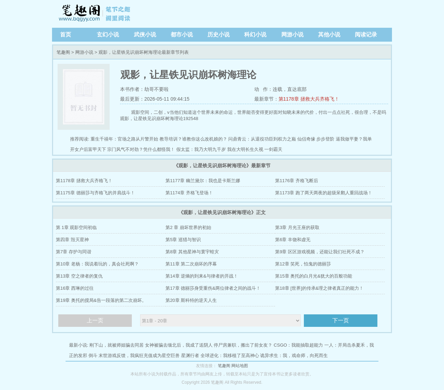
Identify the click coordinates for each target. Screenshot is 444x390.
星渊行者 (190, 355)
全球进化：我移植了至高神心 (229, 355)
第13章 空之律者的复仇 (79, 276)
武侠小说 (145, 34)
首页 (65, 34)
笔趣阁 (95, 13)
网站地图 (239, 365)
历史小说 (218, 34)
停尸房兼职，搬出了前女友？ (243, 345)
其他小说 (329, 34)
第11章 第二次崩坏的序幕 (191, 263)
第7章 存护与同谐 (73, 251)
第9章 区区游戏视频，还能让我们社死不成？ (320, 251)
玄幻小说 (108, 34)
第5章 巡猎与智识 (183, 239)
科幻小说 (255, 34)
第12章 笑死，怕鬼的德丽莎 (303, 263)
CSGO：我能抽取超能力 (298, 345)
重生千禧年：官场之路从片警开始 (124, 139)
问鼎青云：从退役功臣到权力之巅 (262, 139)
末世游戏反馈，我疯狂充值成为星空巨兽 (139, 355)
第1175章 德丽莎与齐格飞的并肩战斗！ (95, 192)
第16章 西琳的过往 (75, 288)
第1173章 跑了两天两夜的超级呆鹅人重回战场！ (323, 192)
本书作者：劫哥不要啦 (144, 89)
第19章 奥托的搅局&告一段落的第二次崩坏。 (101, 300)
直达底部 (297, 89)
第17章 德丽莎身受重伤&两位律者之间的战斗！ (213, 288)
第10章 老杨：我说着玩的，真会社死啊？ (97, 263)
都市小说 (182, 34)
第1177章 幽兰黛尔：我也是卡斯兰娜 (202, 180)
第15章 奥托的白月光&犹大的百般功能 (313, 276)
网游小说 (292, 34)
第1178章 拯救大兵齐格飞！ (309, 99)
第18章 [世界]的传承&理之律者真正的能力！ (319, 288)
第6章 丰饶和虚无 (292, 239)
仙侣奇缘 (306, 139)
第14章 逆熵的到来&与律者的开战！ (201, 276)
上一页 (95, 320)
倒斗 (92, 355)
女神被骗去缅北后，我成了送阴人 (179, 345)
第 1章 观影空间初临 (76, 227)
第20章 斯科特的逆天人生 (191, 300)
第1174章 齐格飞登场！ (189, 192)
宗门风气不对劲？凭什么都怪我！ (141, 149)
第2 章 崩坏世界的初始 (188, 227)
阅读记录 (366, 34)
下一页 (340, 320)
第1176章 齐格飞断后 (296, 180)
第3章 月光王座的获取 (297, 227)
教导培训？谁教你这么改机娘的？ (193, 139)
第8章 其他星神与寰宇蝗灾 (192, 251)
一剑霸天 (273, 149)
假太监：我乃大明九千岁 (201, 149)
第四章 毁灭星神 (72, 239)
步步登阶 (325, 139)
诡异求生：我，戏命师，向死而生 (294, 355)
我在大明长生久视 (245, 149)
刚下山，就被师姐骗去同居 (116, 345)
